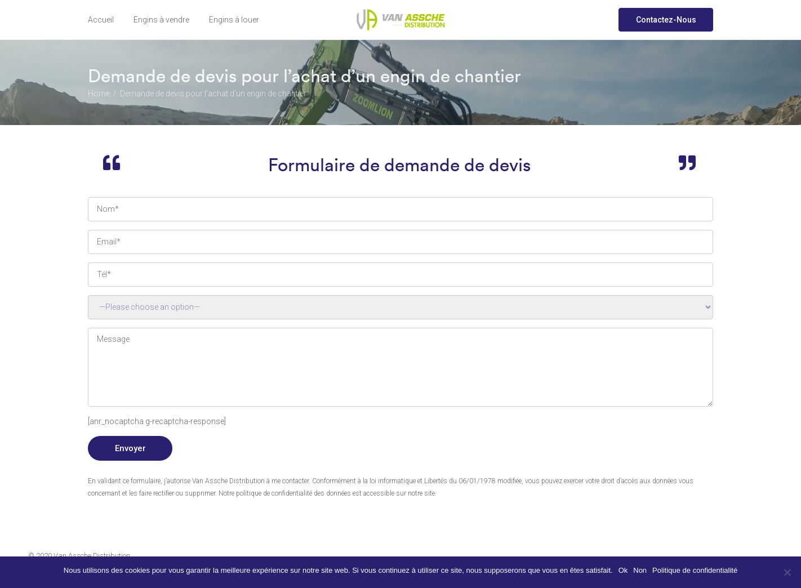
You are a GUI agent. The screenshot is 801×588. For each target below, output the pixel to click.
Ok (623, 570)
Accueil (101, 19)
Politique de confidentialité (694, 570)
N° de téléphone (400, 274)
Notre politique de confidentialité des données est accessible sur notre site (327, 493)
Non (640, 570)
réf (400, 307)
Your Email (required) (400, 242)
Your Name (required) (400, 209)
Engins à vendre (161, 19)
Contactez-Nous (666, 19)
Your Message (400, 367)
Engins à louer (234, 19)
